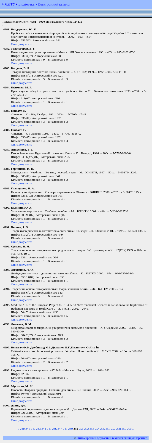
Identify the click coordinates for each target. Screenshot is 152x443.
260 (129, 428)
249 (70, 428)
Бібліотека (26, 4)
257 (113, 428)
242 (33, 428)
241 (27, 428)
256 (108, 428)
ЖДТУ (10, 4)
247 (59, 428)
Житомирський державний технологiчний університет (111, 438)
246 (54, 428)
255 (102, 428)
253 (92, 428)
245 (49, 428)
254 (97, 428)
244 (43, 428)
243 (38, 428)
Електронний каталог (54, 4)
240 (22, 428)
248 (65, 428)
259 (124, 428)
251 (81, 428)
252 (86, 428)
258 (118, 428)
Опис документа (21, 44)
